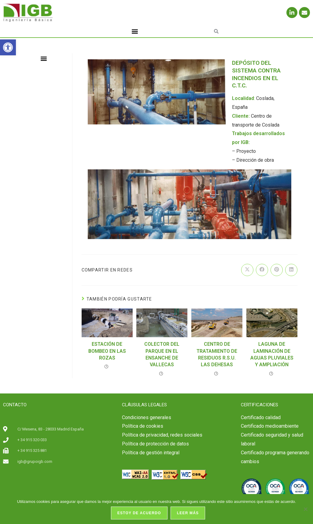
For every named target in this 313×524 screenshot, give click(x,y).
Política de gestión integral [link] (150, 453)
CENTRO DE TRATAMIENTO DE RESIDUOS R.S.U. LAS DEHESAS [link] (217, 354)
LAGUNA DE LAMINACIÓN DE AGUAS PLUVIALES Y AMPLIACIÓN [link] (271, 354)
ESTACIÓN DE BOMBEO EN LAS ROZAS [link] (107, 351)
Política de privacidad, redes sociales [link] (162, 435)
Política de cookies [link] (142, 426)
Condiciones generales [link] (146, 417)
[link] (8, 47)
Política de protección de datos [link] (155, 444)
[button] (135, 31)
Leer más (188, 513)
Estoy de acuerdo (139, 513)
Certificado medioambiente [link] (270, 426)
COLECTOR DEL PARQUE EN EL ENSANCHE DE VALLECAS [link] (161, 354)
